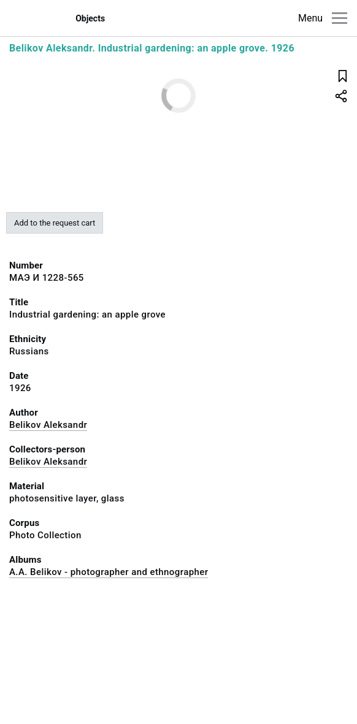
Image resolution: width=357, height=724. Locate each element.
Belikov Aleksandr (48, 424)
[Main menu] (339, 18)
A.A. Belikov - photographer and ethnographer (108, 571)
